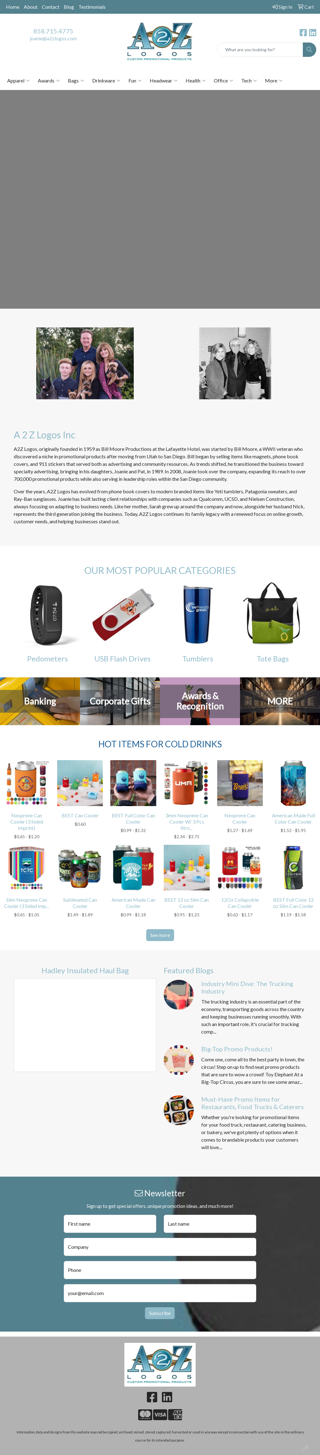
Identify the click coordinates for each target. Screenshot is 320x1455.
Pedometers (47, 658)
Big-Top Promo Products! (236, 1049)
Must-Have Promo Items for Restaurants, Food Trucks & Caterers (252, 1102)
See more (160, 935)
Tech (249, 80)
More (273, 80)
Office (223, 80)
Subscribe (160, 1313)
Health (196, 80)
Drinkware (106, 80)
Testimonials (92, 7)
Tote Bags (273, 658)
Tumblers (197, 658)
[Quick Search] (260, 49)
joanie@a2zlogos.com (53, 38)
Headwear (164, 80)
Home (12, 7)
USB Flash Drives (122, 658)
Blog (69, 7)
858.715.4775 (53, 31)
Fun (135, 80)
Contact (50, 7)
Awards (49, 80)
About (31, 7)
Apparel (18, 80)
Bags (76, 80)
